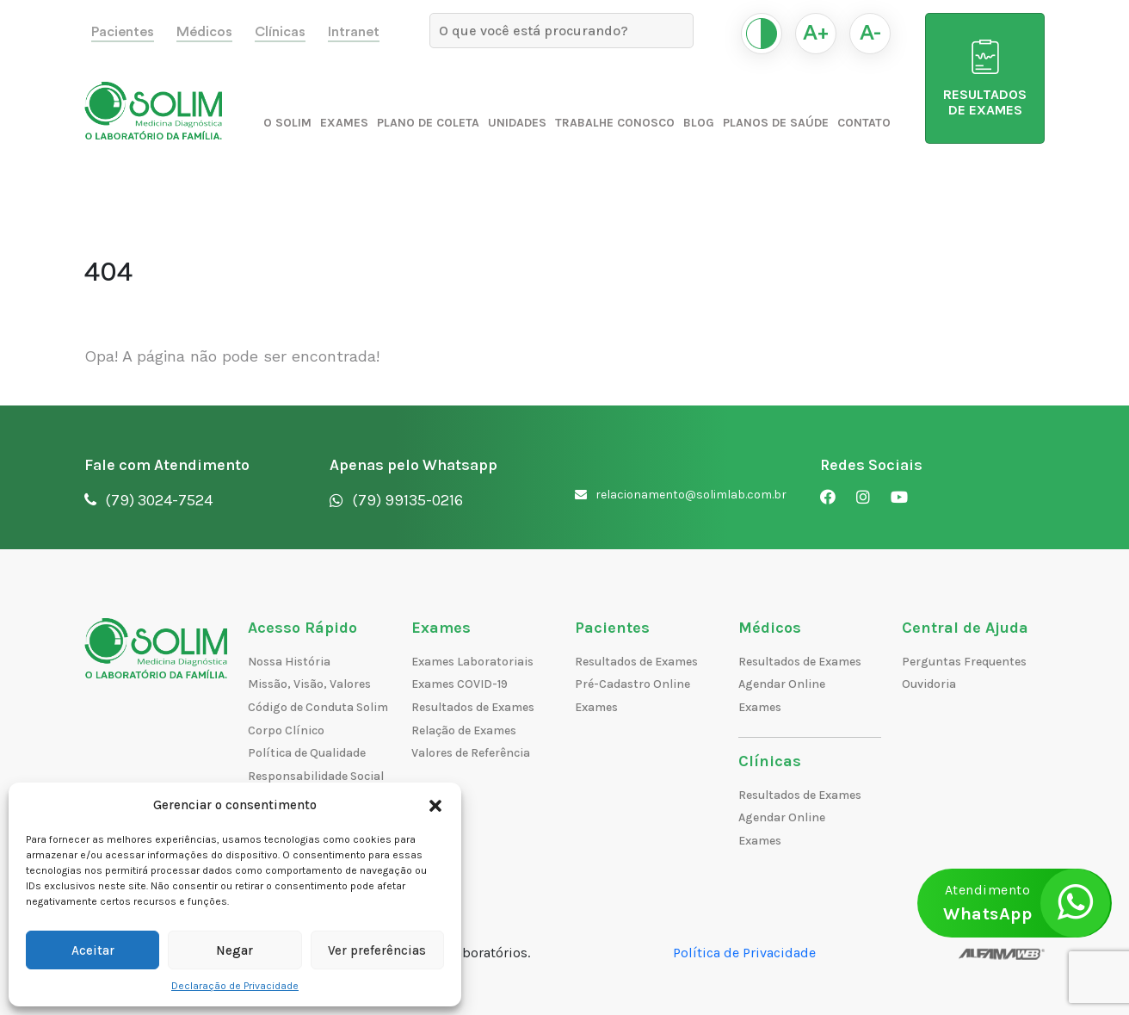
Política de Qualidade (307, 753)
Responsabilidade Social (316, 776)
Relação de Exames (463, 730)
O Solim (287, 122)
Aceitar (92, 950)
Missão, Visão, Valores (309, 684)
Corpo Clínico (286, 730)
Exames (344, 122)
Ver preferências (377, 950)
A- (870, 33)
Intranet (353, 32)
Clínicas (280, 32)
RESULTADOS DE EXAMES (985, 79)
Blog (698, 122)
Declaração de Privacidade (235, 986)
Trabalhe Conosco (615, 122)
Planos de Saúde (776, 122)
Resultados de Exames (472, 707)
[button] (435, 805)
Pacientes (122, 32)
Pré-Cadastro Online (632, 684)
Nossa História (289, 661)
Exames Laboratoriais (472, 661)
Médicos (204, 32)
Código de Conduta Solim (318, 707)
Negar (234, 950)
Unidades (517, 122)
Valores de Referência (470, 753)
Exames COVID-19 (459, 684)
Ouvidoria (929, 684)
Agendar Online (781, 684)
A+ (816, 33)
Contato (864, 122)
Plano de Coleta (428, 122)
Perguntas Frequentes (964, 661)
